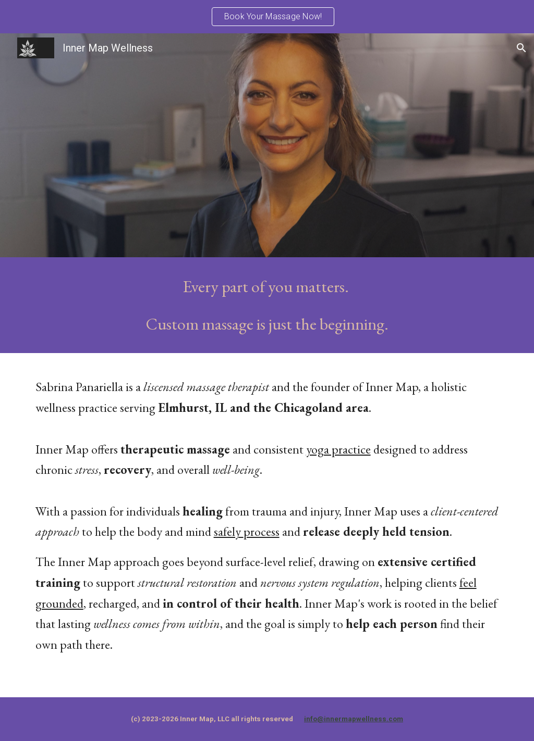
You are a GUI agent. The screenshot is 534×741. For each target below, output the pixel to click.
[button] (521, 47)
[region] (267, 16)
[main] (267, 305)
